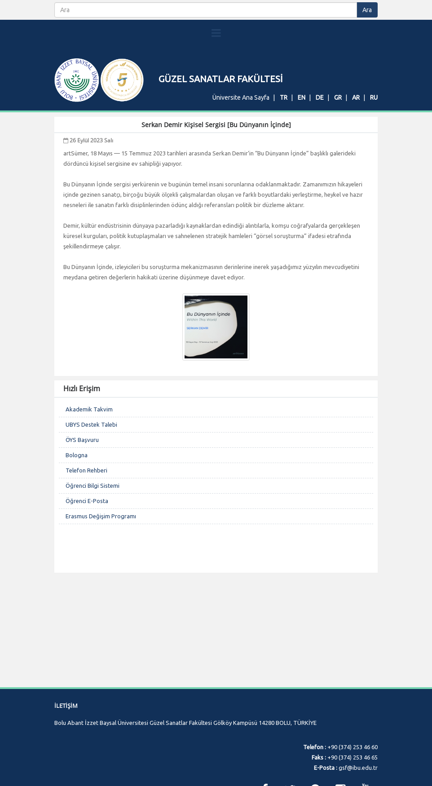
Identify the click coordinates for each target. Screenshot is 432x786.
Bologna (77, 509)
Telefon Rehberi (86, 524)
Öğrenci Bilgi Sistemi (92, 539)
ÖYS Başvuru (82, 493)
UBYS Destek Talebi (91, 478)
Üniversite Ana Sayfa (240, 97)
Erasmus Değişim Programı (101, 570)
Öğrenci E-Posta (87, 555)
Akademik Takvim (89, 463)
